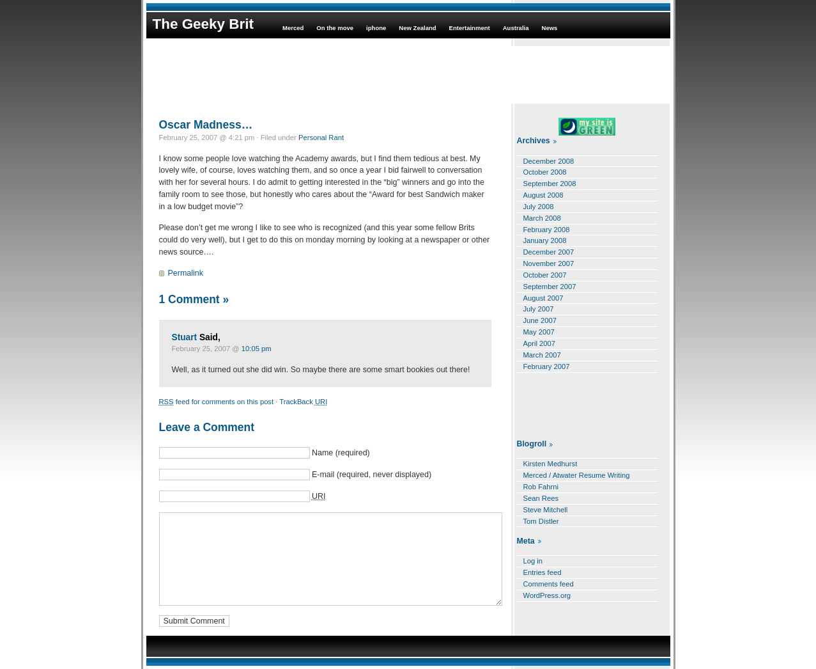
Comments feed (548, 584)
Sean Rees (541, 498)
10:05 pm (257, 348)
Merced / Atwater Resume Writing (576, 475)
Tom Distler (541, 521)
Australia (516, 27)
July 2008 (538, 206)
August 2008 (543, 195)
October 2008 (545, 172)
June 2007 (540, 320)
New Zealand (417, 27)
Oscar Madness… (206, 124)
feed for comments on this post (216, 401)
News (550, 27)
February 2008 (546, 229)
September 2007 (549, 286)
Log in (533, 561)
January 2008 (545, 240)
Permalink (185, 273)
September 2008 (549, 183)
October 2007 (545, 275)
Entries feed (542, 572)
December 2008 (548, 161)
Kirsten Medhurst (550, 464)
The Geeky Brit (203, 24)
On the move (334, 27)
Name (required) (341, 452)
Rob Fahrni (541, 487)
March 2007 (542, 355)
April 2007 (539, 343)
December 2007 (548, 252)
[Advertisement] (408, 75)
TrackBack (303, 401)
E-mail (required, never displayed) (371, 474)
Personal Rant (321, 137)
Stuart (184, 337)
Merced (293, 27)
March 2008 (542, 218)
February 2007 (546, 366)
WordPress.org (547, 595)
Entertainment (469, 27)
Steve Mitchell (545, 510)
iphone (376, 27)
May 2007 (539, 332)
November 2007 (548, 263)
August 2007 (543, 298)
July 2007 (538, 309)
